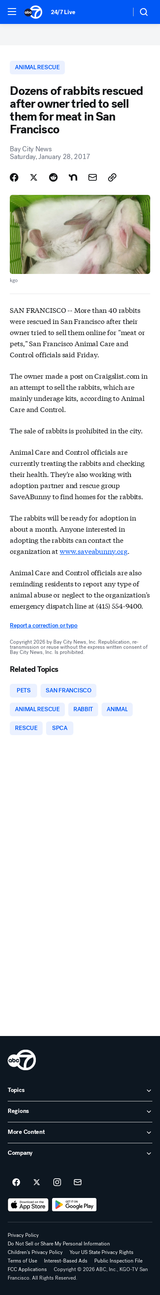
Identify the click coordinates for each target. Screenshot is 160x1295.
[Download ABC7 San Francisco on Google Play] (74, 1205)
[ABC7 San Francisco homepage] (33, 12)
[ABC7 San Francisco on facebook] (16, 1182)
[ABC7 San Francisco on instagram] (57, 1182)
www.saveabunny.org (94, 551)
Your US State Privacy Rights (102, 1252)
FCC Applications (27, 1269)
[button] (12, 11)
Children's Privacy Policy (35, 1252)
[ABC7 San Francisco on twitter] (36, 1182)
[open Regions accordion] (80, 1111)
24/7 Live (63, 12)
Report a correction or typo (43, 625)
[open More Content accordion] (80, 1132)
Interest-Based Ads (65, 1260)
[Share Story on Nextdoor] (73, 177)
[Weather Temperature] (117, 12)
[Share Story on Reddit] (53, 177)
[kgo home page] (22, 1060)
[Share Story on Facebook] (14, 177)
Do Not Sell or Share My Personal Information (59, 1243)
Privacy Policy (23, 1235)
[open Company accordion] (80, 1153)
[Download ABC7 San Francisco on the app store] (28, 1205)
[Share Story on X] (33, 177)
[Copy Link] (112, 177)
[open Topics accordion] (80, 1090)
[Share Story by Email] (92, 177)
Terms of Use (22, 1260)
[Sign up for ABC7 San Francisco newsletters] (77, 1182)
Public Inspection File (118, 1260)
